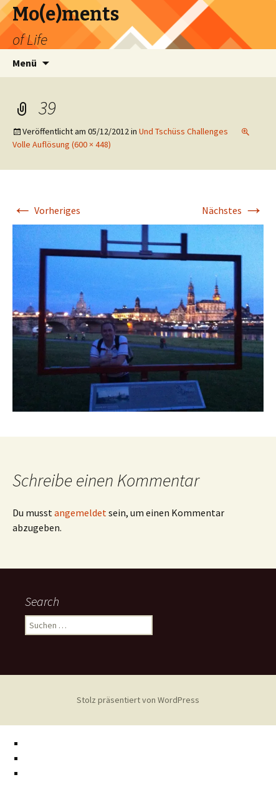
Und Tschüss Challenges (183, 131)
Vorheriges (46, 210)
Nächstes (233, 210)
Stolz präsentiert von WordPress (138, 699)
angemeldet (80, 512)
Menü (24, 63)
